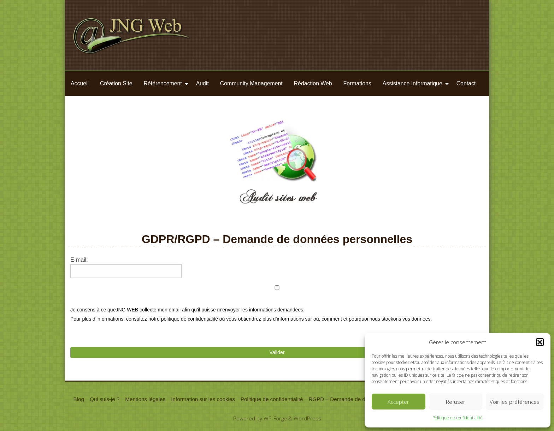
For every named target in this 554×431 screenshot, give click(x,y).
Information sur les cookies (203, 399)
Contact (466, 83)
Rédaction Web (313, 83)
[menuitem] (79, 83)
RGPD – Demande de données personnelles (361, 399)
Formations (357, 83)
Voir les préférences (515, 401)
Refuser (455, 401)
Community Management (251, 83)
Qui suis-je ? (104, 399)
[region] (277, 167)
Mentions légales (145, 399)
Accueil (80, 83)
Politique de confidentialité (457, 418)
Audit (202, 83)
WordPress (307, 418)
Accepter (398, 401)
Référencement (163, 83)
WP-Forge (275, 418)
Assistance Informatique (412, 83)
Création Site (116, 83)
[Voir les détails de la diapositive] (277, 167)
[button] (539, 342)
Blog (78, 399)
